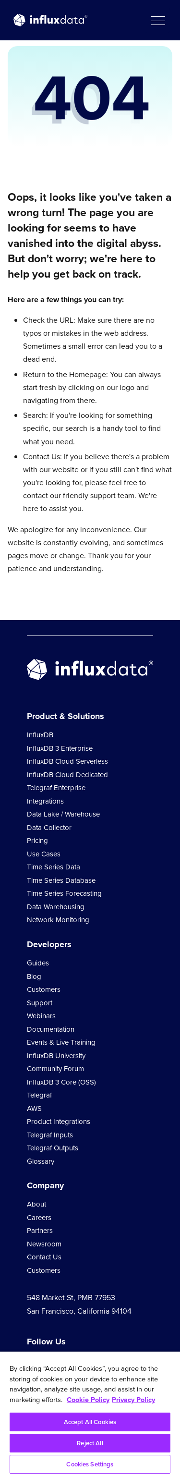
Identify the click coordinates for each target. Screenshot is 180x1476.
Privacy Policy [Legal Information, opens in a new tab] (133, 1399)
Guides (38, 963)
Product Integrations (58, 1121)
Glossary (40, 1161)
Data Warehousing (55, 907)
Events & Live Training (61, 1042)
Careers (39, 1217)
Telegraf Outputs (52, 1148)
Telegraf (39, 1095)
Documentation (50, 1029)
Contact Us (44, 1257)
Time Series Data (53, 867)
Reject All (90, 1443)
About (36, 1204)
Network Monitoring (58, 920)
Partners (40, 1230)
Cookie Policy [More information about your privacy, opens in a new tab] (88, 1399)
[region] (90, 1414)
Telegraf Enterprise (56, 787)
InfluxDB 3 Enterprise (60, 748)
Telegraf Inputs (50, 1135)
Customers (43, 989)
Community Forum (55, 1068)
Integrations (45, 801)
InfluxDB (40, 735)
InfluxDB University (56, 1055)
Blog (34, 976)
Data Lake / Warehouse (63, 814)
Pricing (37, 840)
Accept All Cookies (90, 1422)
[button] (157, 20)
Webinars (41, 1016)
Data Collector (49, 827)
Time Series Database (61, 880)
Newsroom (44, 1244)
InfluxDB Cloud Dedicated (67, 774)
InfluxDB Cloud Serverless (67, 761)
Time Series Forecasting (64, 893)
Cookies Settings (89, 1464)
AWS (34, 1108)
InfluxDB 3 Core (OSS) (61, 1082)
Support (39, 1003)
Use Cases (43, 854)
